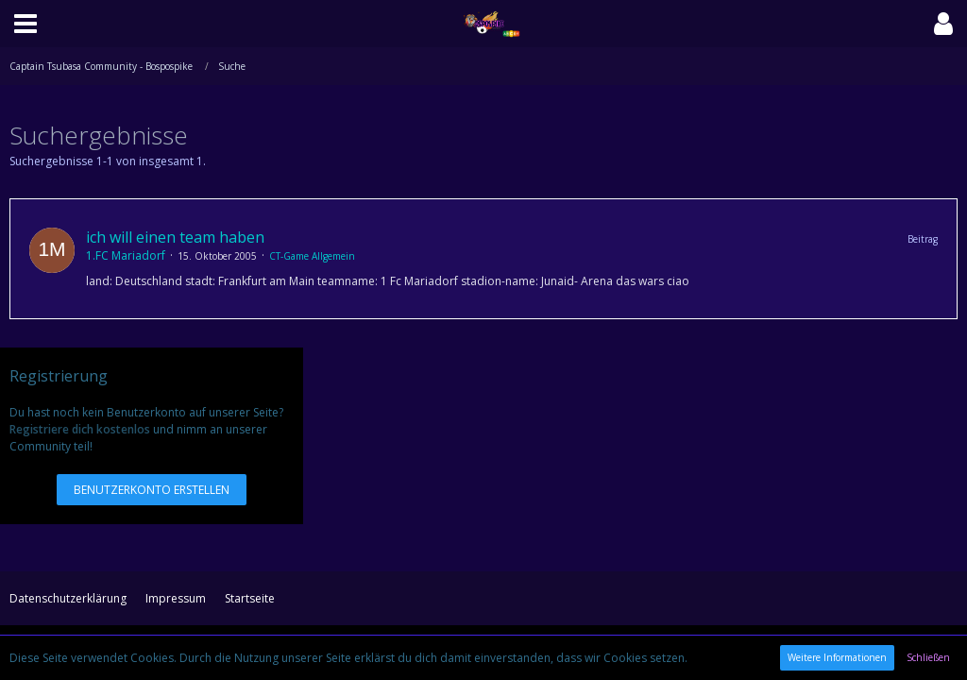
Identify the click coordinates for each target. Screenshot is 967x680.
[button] (25, 23)
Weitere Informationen (837, 657)
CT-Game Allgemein (312, 256)
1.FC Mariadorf (125, 255)
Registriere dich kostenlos (79, 429)
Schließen (928, 657)
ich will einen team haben (175, 237)
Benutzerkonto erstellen (151, 490)
